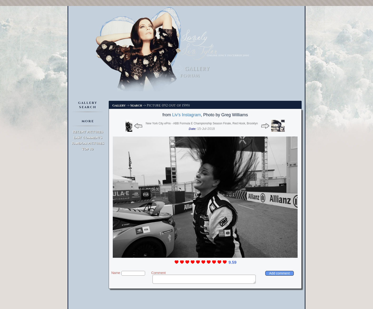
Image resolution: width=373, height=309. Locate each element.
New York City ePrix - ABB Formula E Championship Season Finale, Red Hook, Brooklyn (202, 123)
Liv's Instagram (186, 114)
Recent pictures (88, 132)
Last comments (88, 137)
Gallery (119, 105)
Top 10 (87, 149)
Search (136, 105)
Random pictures (88, 143)
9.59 (232, 262)
